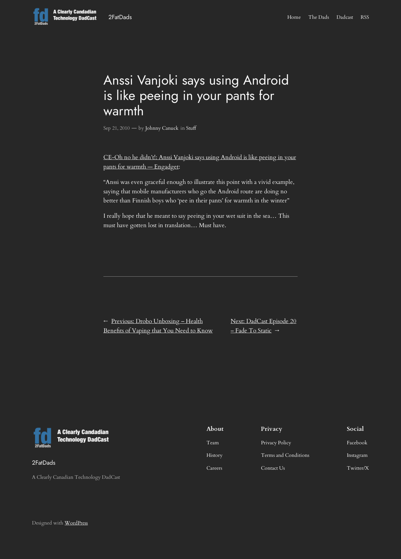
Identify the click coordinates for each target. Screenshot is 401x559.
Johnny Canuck (162, 128)
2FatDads (120, 17)
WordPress (76, 523)
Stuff (191, 128)
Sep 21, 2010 (116, 128)
